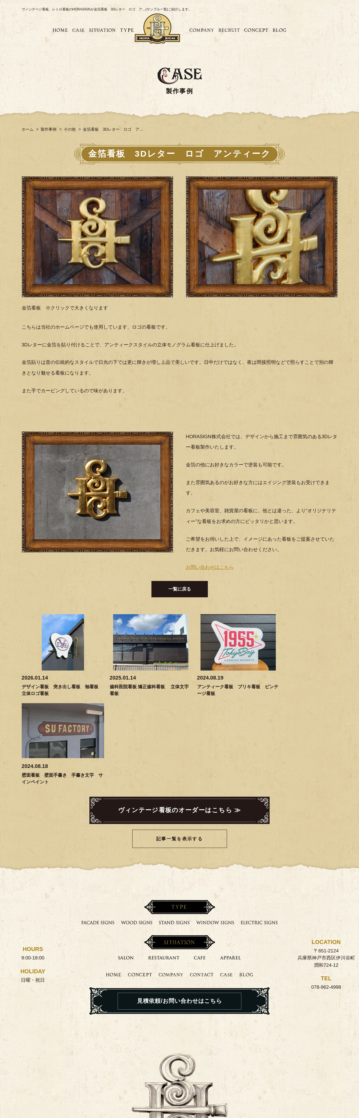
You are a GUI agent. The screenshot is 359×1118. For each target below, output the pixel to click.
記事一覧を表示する (179, 750)
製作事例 (48, 129)
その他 (70, 129)
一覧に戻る (179, 589)
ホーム (28, 129)
